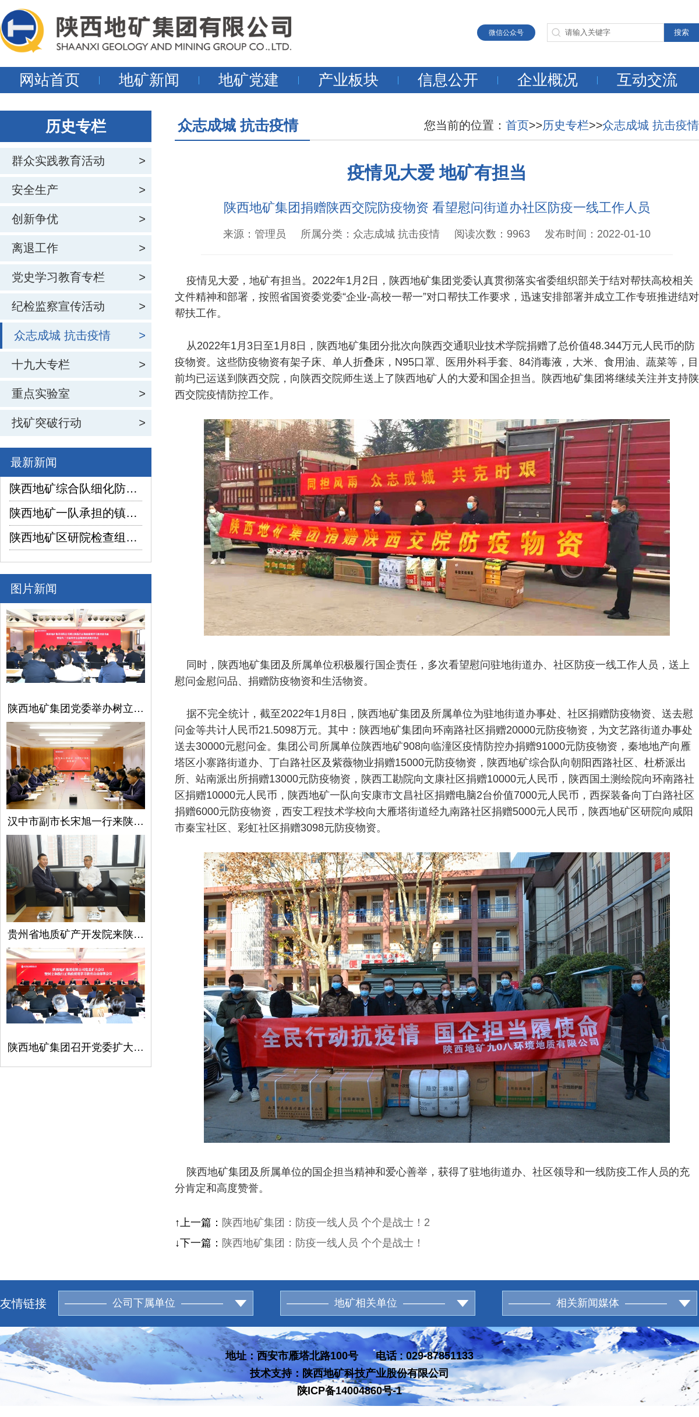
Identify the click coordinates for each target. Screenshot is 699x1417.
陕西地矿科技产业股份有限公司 (375, 1373)
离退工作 (35, 248)
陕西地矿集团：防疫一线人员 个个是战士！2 (326, 1222)
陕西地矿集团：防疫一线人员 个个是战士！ (323, 1243)
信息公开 (448, 79)
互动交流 (647, 79)
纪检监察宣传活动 (58, 306)
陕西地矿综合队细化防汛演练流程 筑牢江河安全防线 (75, 488)
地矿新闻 (149, 79)
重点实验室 (41, 393)
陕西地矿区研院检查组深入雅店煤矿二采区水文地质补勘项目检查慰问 (75, 537)
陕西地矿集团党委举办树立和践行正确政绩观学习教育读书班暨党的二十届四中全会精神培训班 (76, 708)
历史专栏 (565, 125)
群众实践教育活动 (58, 160)
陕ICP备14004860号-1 (349, 1391)
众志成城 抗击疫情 (62, 335)
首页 (517, 125)
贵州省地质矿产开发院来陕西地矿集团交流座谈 (76, 934)
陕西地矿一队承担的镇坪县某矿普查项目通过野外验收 (75, 512)
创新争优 (35, 218)
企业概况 (547, 79)
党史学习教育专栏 (58, 277)
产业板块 (348, 79)
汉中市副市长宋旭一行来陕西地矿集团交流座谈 (76, 821)
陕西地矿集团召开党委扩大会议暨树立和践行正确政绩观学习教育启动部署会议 (76, 1047)
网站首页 (49, 79)
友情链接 (23, 1303)
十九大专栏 (41, 364)
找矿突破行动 (47, 422)
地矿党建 (248, 79)
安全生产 (35, 189)
